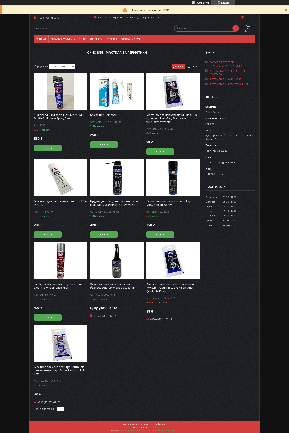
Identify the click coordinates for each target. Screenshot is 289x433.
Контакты (96, 39)
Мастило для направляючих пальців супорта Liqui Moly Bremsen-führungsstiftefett (171, 118)
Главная (41, 39)
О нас (82, 39)
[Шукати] (235, 28)
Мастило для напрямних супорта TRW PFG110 (60, 202)
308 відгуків (203, 2)
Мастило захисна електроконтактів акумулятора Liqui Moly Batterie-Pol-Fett (59, 370)
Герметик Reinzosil (103, 114)
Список (194, 66)
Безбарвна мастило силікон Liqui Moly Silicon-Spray (169, 202)
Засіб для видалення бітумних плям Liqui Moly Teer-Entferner (58, 285)
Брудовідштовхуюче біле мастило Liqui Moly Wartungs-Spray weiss (114, 202)
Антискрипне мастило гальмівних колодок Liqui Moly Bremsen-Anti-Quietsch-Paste (170, 287)
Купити (48, 148)
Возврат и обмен (131, 39)
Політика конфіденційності (166, 430)
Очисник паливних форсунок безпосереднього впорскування (112, 285)
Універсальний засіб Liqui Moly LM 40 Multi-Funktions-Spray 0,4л (60, 116)
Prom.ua (162, 423)
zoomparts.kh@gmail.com (220, 162)
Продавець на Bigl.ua (144, 427)
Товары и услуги (61, 39)
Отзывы (112, 39)
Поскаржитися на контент (136, 430)
